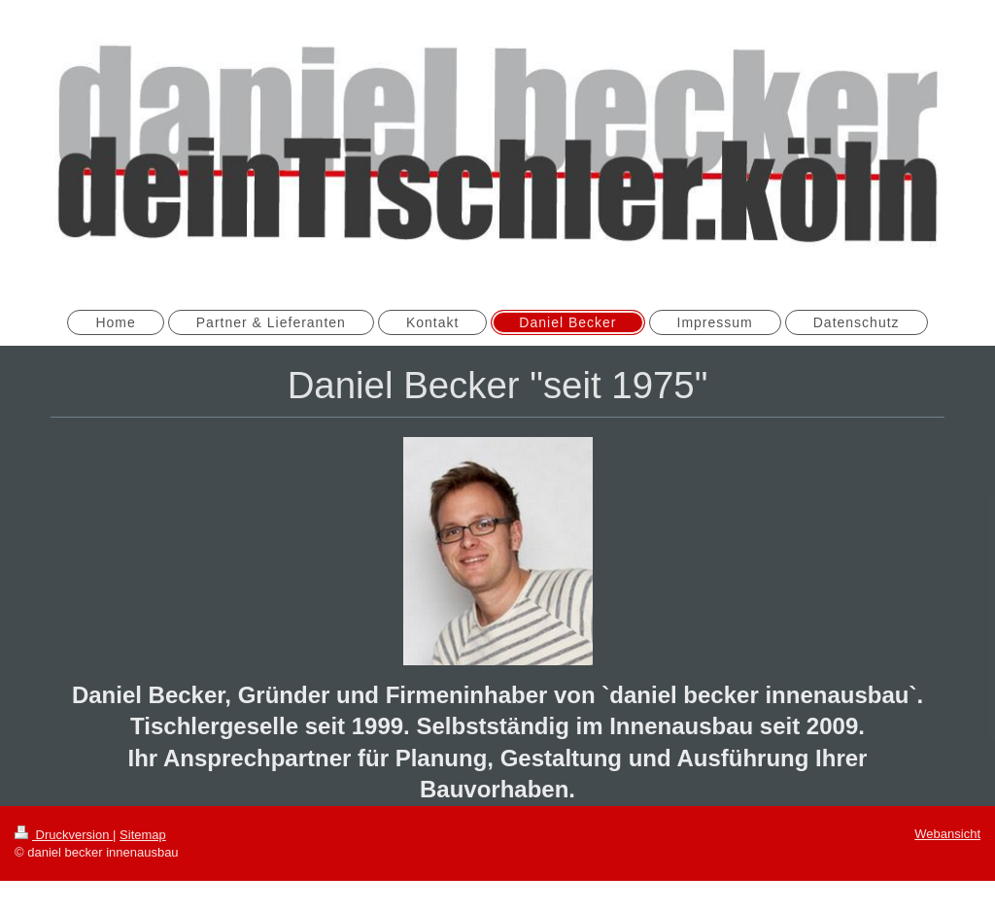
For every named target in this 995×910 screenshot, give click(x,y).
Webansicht (947, 833)
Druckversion (64, 834)
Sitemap (143, 834)
